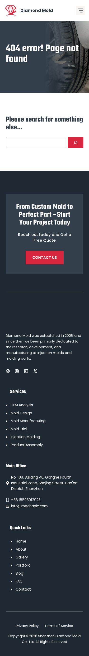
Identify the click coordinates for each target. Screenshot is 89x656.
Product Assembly (27, 444)
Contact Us (44, 257)
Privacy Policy (27, 625)
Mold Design (21, 413)
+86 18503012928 (26, 499)
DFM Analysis (22, 404)
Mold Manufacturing (28, 420)
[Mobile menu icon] (80, 10)
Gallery (22, 557)
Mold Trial (19, 428)
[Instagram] (17, 371)
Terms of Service (58, 625)
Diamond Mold (36, 10)
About (21, 549)
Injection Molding (25, 436)
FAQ (19, 581)
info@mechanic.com (29, 506)
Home (21, 541)
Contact (23, 589)
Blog (19, 573)
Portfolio (23, 565)
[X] (35, 371)
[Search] (75, 142)
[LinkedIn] (26, 371)
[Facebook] (8, 371)
